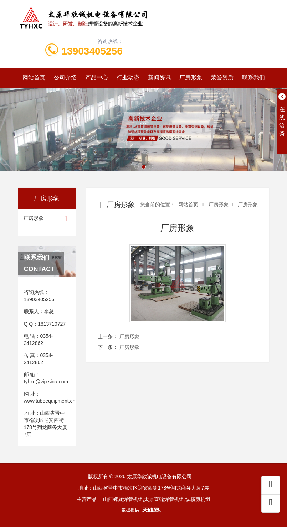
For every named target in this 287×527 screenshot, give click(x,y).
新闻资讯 (159, 77)
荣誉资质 (222, 77)
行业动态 (128, 77)
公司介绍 (65, 77)
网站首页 (33, 77)
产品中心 (96, 77)
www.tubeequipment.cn (50, 401)
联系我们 (253, 77)
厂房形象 (190, 77)
